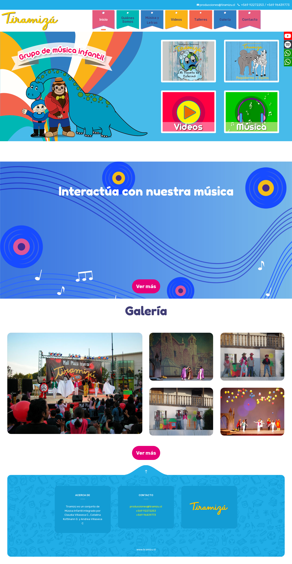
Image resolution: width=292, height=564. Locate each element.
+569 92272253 (146, 510)
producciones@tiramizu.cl (146, 506)
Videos (176, 20)
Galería (225, 20)
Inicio (103, 20)
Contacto (249, 20)
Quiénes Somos (127, 20)
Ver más (146, 286)
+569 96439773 (146, 514)
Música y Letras (152, 20)
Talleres (200, 20)
